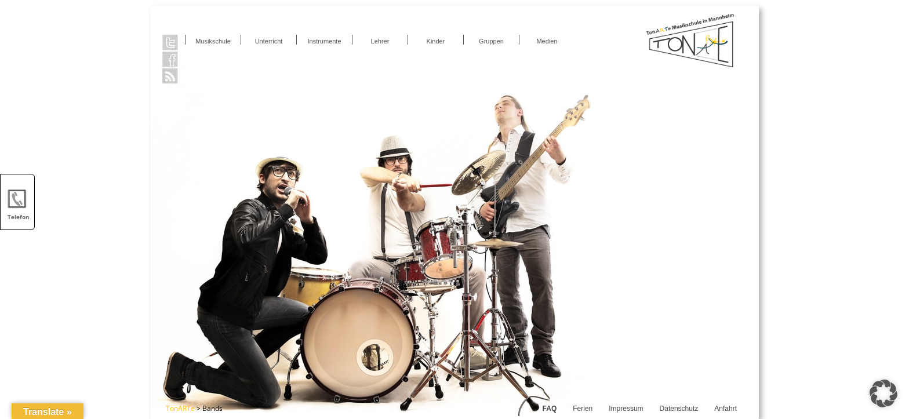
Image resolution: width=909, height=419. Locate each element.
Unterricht (269, 41)
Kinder (436, 41)
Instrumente (324, 41)
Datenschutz (679, 409)
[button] (883, 393)
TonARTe (180, 408)
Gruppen (491, 41)
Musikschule (213, 41)
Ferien (582, 409)
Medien (546, 41)
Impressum (626, 409)
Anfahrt (725, 409)
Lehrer (380, 41)
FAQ (550, 409)
